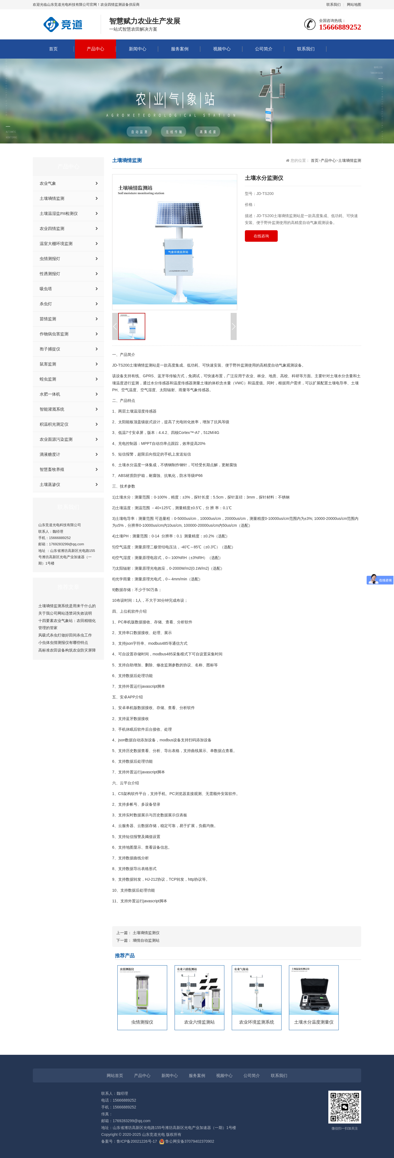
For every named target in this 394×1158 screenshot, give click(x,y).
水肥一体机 (50, 394)
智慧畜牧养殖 (52, 469)
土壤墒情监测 (52, 198)
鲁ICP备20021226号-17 (137, 1141)
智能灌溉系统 (52, 409)
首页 (53, 49)
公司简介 (264, 49)
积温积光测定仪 (54, 424)
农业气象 (48, 183)
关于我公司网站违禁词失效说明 (65, 613)
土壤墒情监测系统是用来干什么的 (67, 606)
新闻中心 (137, 49)
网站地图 (354, 4)
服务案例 (180, 49)
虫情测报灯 (50, 259)
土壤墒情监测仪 (146, 933)
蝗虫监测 (48, 379)
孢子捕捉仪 (50, 349)
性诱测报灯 (50, 274)
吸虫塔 (46, 289)
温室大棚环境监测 (56, 243)
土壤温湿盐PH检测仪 (59, 213)
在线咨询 (261, 236)
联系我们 (333, 4)
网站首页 (115, 1075)
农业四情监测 (52, 228)
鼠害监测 (48, 364)
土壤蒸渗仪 (50, 484)
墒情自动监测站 (146, 940)
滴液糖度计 (50, 454)
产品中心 (95, 49)
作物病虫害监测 (54, 334)
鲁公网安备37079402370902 (186, 1141)
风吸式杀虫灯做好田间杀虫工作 (65, 635)
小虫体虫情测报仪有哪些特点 (63, 642)
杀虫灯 (46, 304)
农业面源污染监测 (56, 439)
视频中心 (222, 49)
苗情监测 (48, 319)
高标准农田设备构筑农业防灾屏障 (67, 650)
